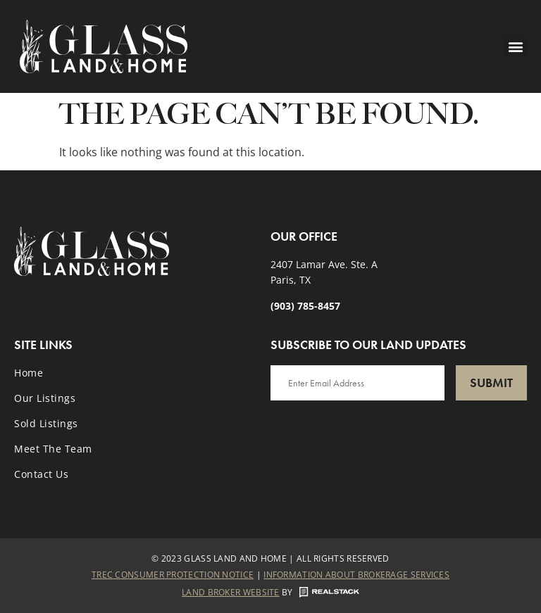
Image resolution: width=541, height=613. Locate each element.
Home (28, 372)
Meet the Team (53, 448)
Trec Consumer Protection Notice (173, 575)
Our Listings (44, 398)
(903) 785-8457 (305, 305)
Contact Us (41, 474)
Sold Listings (46, 423)
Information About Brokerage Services (356, 575)
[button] (515, 46)
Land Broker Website (231, 592)
